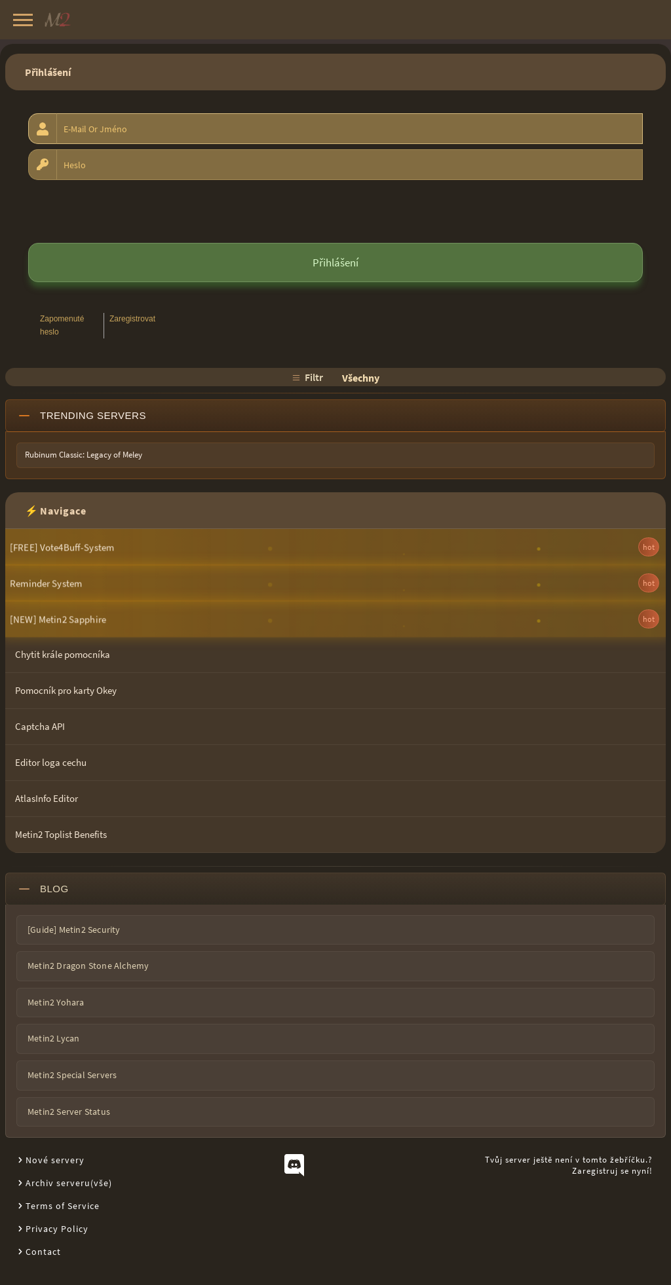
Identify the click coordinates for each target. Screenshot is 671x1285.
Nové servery (55, 1160)
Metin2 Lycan (53, 1038)
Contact (43, 1252)
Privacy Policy (57, 1229)
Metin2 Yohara (56, 1002)
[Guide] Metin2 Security (74, 929)
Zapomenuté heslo (62, 325)
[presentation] (127, 210)
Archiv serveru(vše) (69, 1183)
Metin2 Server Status (69, 1111)
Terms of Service (63, 1206)
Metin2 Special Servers (72, 1075)
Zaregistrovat (132, 318)
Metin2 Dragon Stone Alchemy (88, 965)
